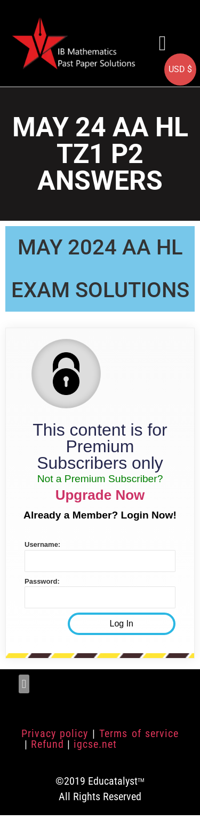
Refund (47, 744)
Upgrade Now (100, 495)
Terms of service (139, 733)
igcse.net (95, 744)
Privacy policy (54, 733)
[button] (163, 43)
